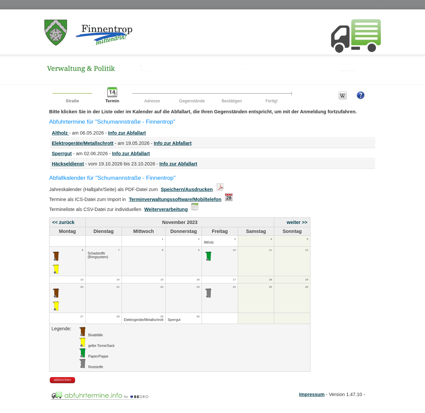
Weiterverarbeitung (166, 209)
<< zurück (63, 222)
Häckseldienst (68, 163)
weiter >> (297, 222)
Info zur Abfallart (127, 133)
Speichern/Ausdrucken (187, 189)
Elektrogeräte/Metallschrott (83, 143)
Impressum (312, 394)
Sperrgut (62, 153)
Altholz (60, 133)
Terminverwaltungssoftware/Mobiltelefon (175, 199)
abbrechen (62, 380)
